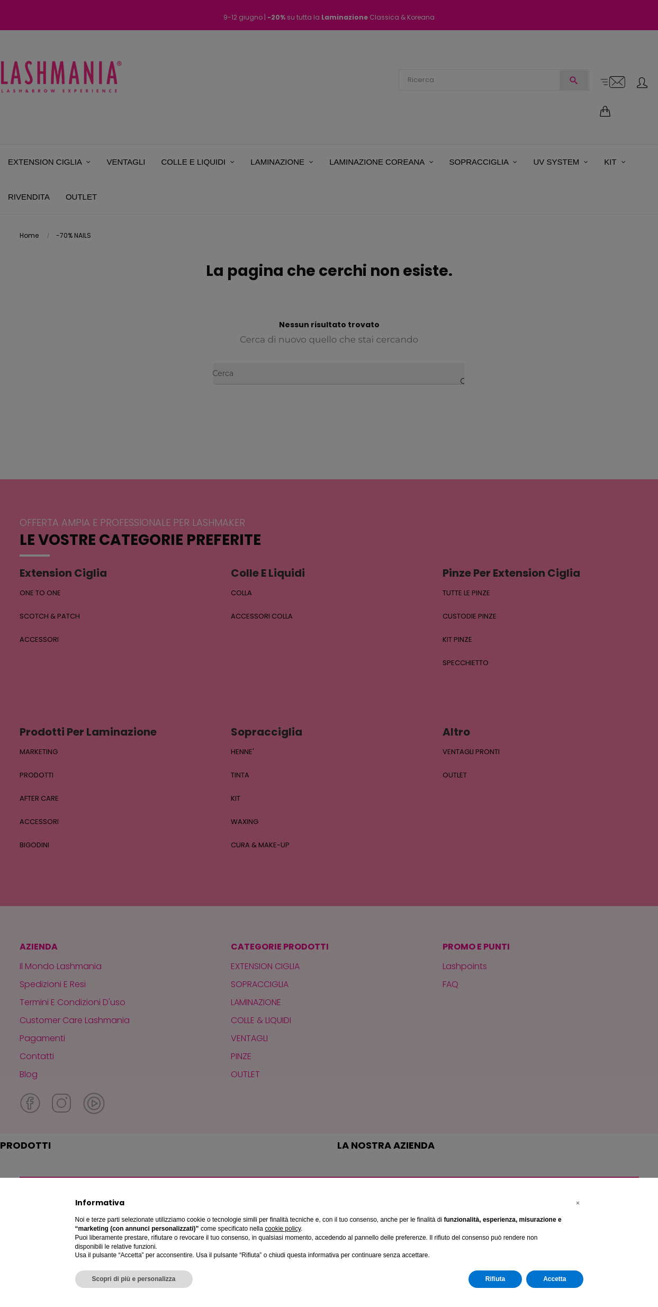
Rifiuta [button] (495, 1279)
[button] (578, 1203)
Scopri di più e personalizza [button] (134, 1279)
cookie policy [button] (283, 1228)
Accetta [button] (554, 1279)
